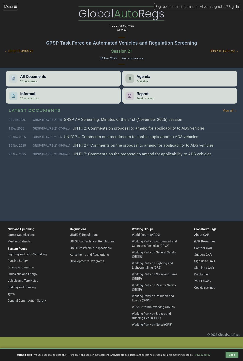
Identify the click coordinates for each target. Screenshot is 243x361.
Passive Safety (18, 261)
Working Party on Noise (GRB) (152, 324)
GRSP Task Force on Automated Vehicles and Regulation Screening (121, 43)
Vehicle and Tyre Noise (23, 280)
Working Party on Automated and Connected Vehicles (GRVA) (154, 243)
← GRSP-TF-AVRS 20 (19, 51)
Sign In (234, 6)
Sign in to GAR (204, 268)
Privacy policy (202, 354)
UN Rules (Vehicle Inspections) (91, 248)
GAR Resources (204, 241)
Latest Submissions (21, 235)
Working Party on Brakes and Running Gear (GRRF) (151, 315)
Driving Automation (21, 267)
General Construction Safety (27, 300)
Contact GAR (203, 248)
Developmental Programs (87, 261)
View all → (230, 111)
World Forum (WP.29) (146, 235)
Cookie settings (204, 287)
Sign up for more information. (177, 6)
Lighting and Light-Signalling (27, 254)
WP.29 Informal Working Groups (153, 307)
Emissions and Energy (22, 274)
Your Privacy (202, 281)
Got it (232, 354)
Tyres (11, 294)
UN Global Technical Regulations (92, 241)
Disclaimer (201, 274)
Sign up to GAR (204, 261)
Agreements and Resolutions (89, 254)
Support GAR (203, 254)
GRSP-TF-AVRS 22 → (224, 51)
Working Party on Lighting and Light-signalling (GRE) (152, 265)
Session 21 (121, 51)
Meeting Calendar (19, 241)
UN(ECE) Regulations (84, 235)
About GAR (201, 235)
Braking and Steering (22, 287)
